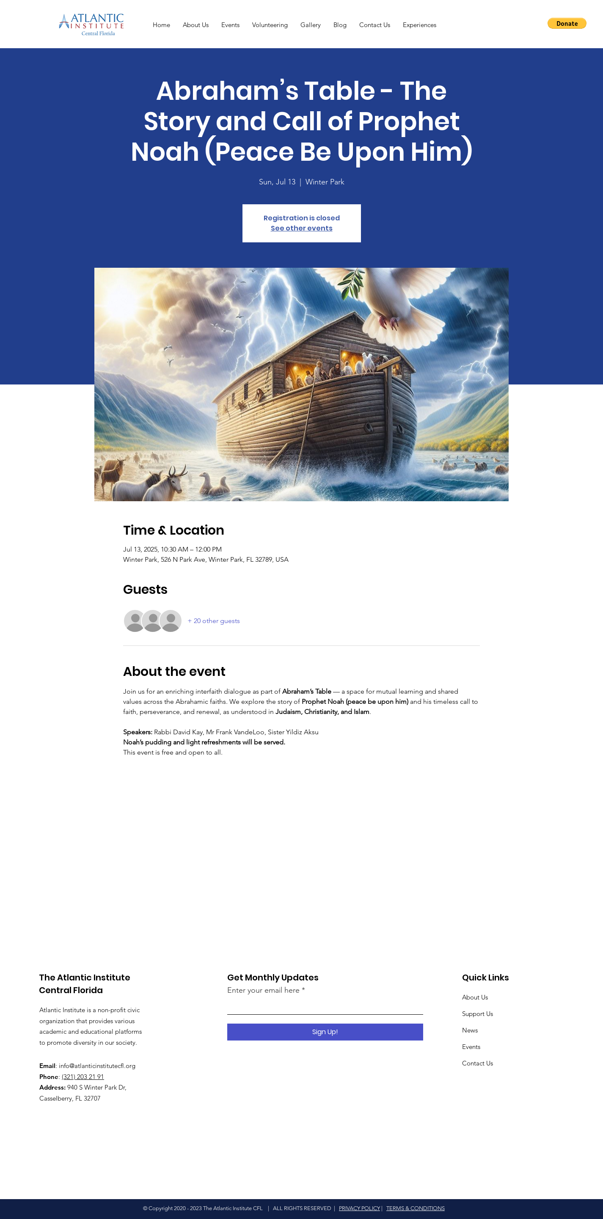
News (470, 1030)
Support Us (477, 1014)
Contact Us (477, 1063)
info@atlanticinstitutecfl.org (97, 1066)
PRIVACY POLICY (359, 1208)
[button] (567, 23)
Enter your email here (263, 990)
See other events (302, 228)
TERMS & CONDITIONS (415, 1208)
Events (471, 1047)
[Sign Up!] (325, 1032)
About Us (475, 997)
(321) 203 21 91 (83, 1077)
